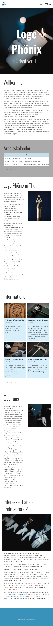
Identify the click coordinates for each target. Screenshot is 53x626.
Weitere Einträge (10, 169)
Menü (48, 4)
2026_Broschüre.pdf (10, 589)
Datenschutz (31, 619)
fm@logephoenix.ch (35, 585)
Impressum (22, 619)
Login (40, 4)
